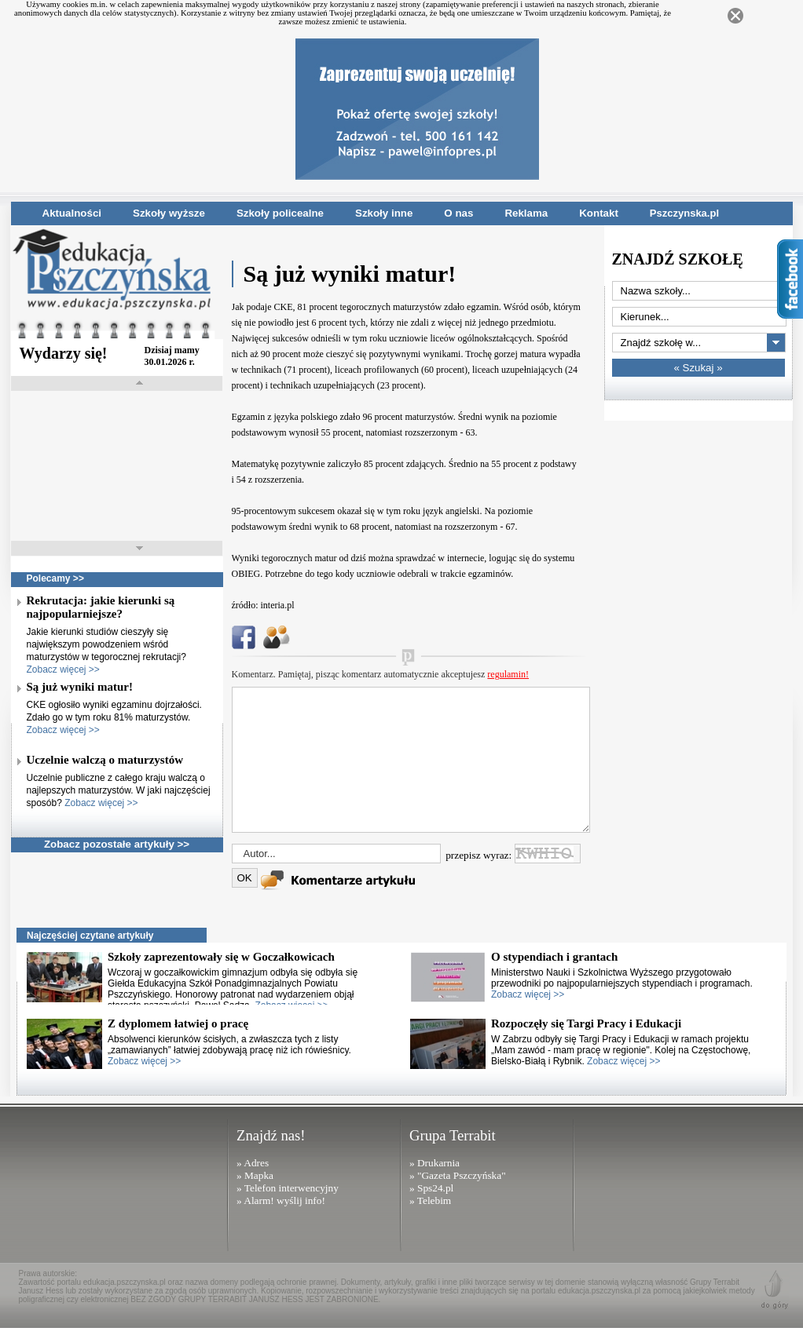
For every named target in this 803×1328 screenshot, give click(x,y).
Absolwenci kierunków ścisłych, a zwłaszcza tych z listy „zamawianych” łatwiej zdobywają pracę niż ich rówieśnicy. (229, 1050)
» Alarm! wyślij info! (280, 1200)
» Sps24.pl (431, 1188)
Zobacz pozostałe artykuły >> (116, 844)
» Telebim (430, 1200)
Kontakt (598, 213)
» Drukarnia (434, 1163)
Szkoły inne (383, 213)
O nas (458, 213)
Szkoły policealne (280, 213)
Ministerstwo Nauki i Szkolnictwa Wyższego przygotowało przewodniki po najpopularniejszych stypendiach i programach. (622, 983)
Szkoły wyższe (169, 213)
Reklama (526, 213)
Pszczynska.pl (684, 213)
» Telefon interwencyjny (287, 1188)
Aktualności (72, 213)
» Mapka (254, 1175)
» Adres (252, 1163)
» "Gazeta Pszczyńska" (457, 1175)
